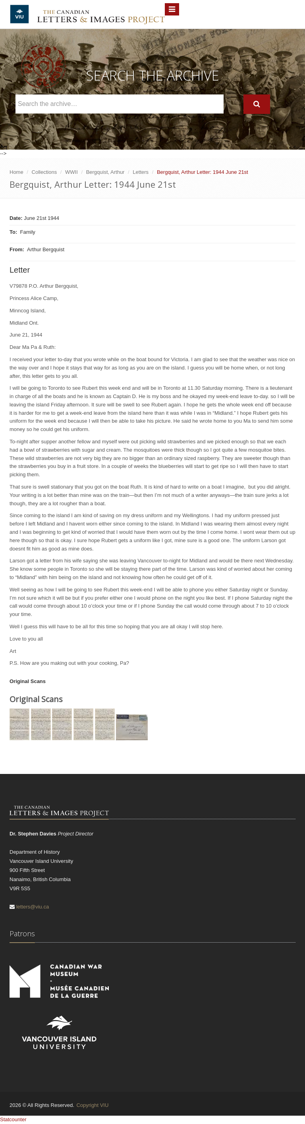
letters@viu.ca (32, 907)
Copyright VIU (92, 1105)
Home (16, 172)
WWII (71, 172)
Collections (44, 172)
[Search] (256, 104)
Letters (141, 172)
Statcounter (13, 1119)
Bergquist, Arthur (105, 172)
